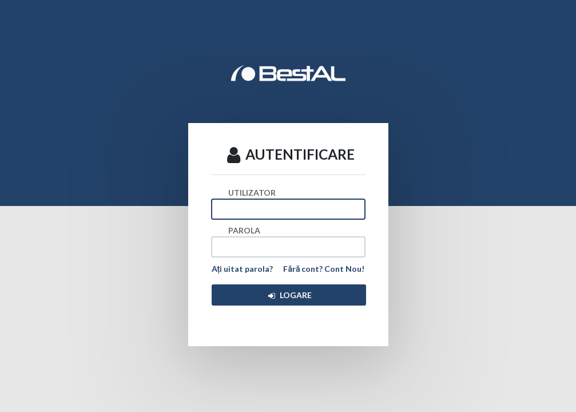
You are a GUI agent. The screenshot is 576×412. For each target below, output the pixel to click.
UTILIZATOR (252, 192)
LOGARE (289, 295)
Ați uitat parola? (242, 269)
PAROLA (244, 230)
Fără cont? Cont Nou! (323, 269)
